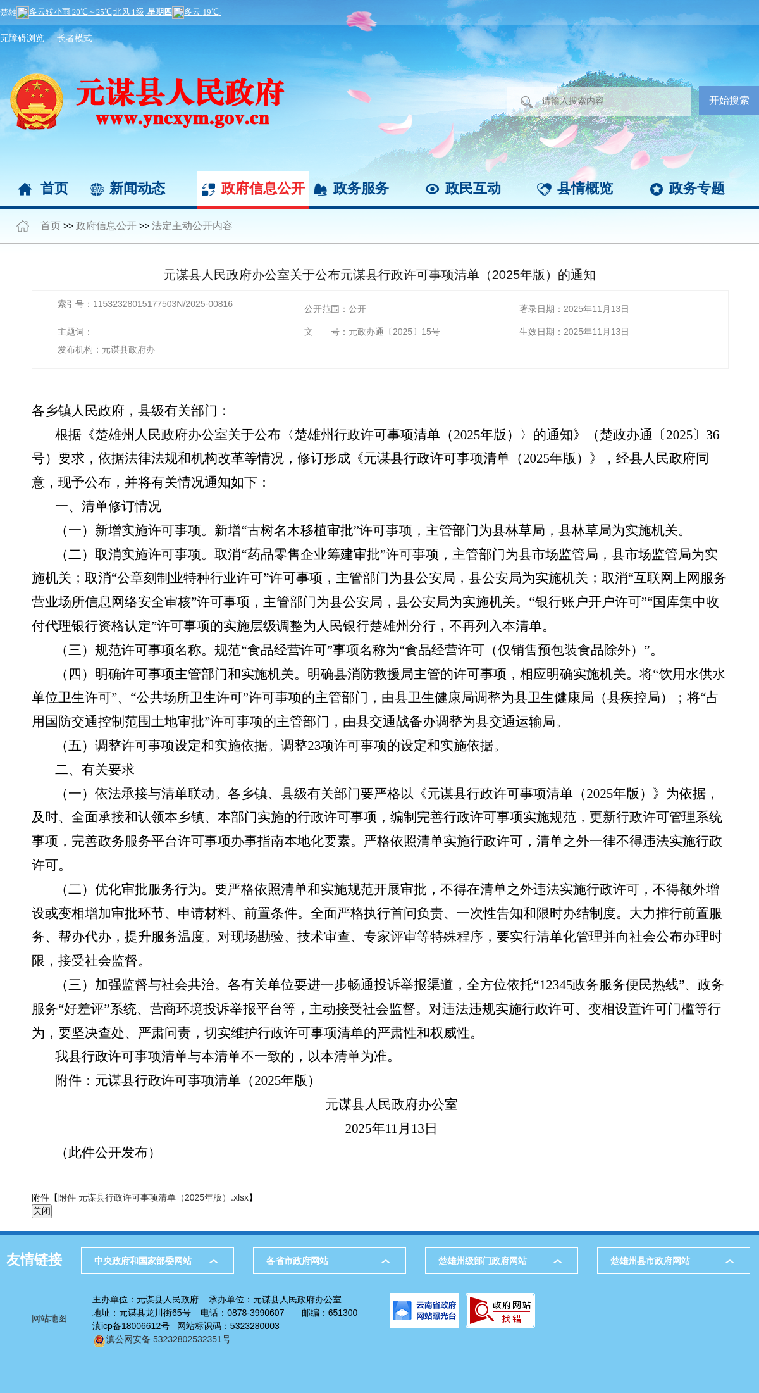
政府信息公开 (263, 188)
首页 (54, 188)
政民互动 (473, 188)
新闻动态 (137, 188)
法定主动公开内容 (192, 225)
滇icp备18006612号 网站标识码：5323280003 (186, 1326)
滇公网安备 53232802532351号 (161, 1339)
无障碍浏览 (22, 38)
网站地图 (49, 1318)
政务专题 (697, 188)
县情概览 (585, 188)
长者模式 (74, 38)
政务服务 (361, 188)
